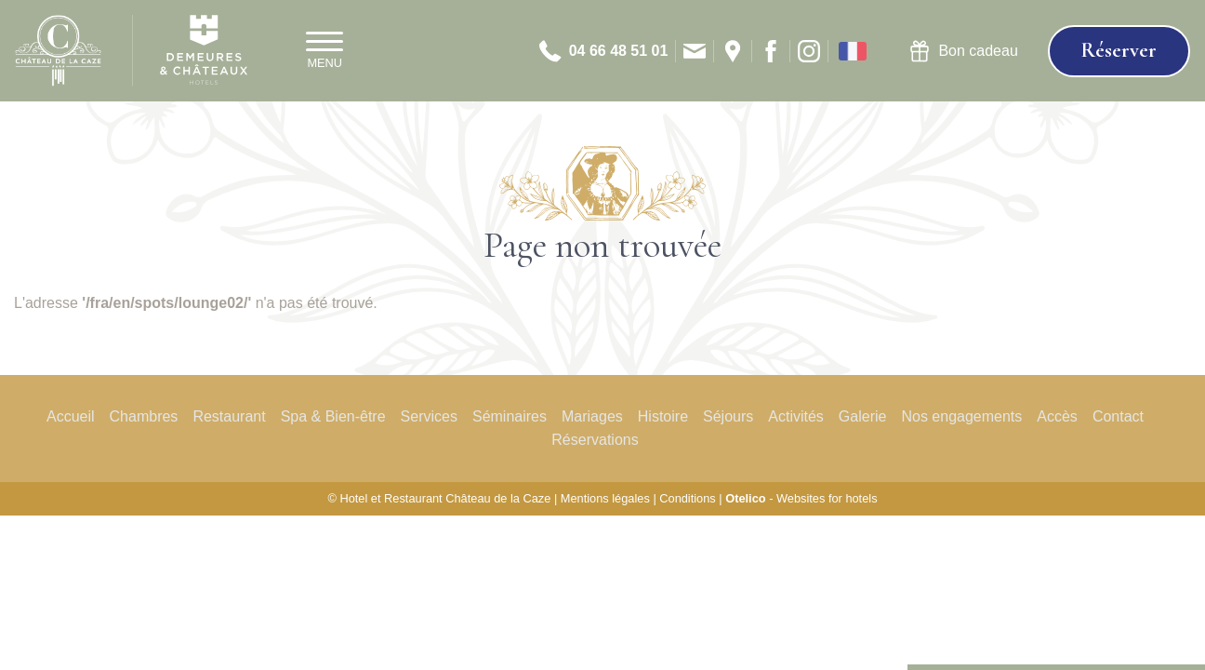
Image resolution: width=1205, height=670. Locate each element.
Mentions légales (605, 498)
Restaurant (228, 416)
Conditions (687, 498)
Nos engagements (961, 416)
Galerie (863, 416)
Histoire (663, 416)
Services (429, 416)
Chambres (144, 416)
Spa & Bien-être (333, 416)
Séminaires (509, 416)
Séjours (728, 416)
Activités (796, 416)
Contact (1118, 416)
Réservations (594, 440)
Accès (1057, 416)
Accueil (70, 416)
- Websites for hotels (801, 498)
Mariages (592, 416)
